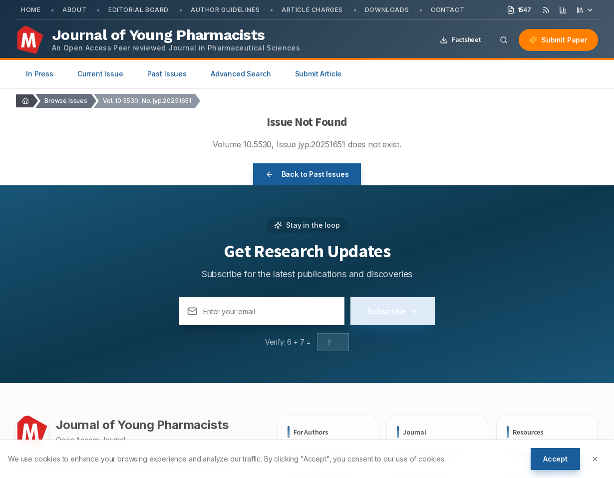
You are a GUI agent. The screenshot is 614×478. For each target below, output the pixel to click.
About (74, 9)
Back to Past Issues (307, 174)
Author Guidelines (225, 9)
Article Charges (312, 9)
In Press (39, 73)
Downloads (387, 9)
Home (30, 9)
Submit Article (318, 73)
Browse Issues (65, 100)
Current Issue (100, 73)
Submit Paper (558, 39)
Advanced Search (241, 73)
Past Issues (167, 73)
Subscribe (392, 311)
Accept (555, 459)
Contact (447, 9)
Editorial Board (138, 9)
